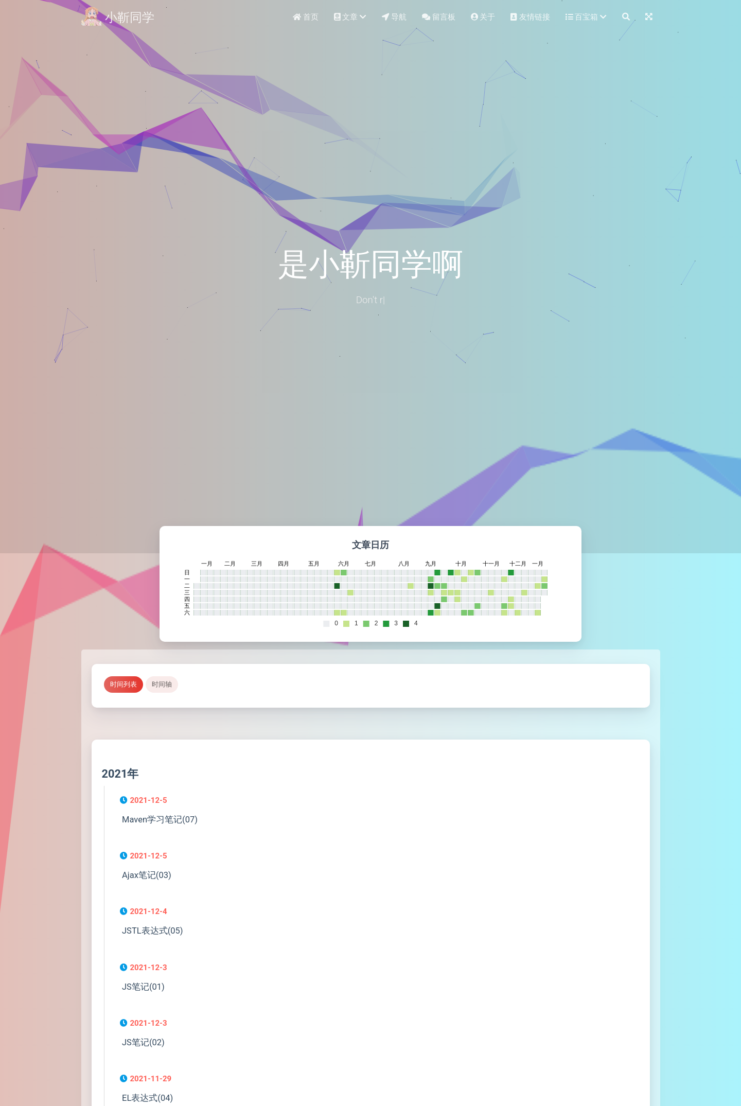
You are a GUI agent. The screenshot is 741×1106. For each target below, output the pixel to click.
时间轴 (162, 684)
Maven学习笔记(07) (160, 819)
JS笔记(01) (143, 987)
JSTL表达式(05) (152, 931)
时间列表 (123, 684)
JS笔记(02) (143, 1042)
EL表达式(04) (147, 1098)
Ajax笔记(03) (146, 875)
